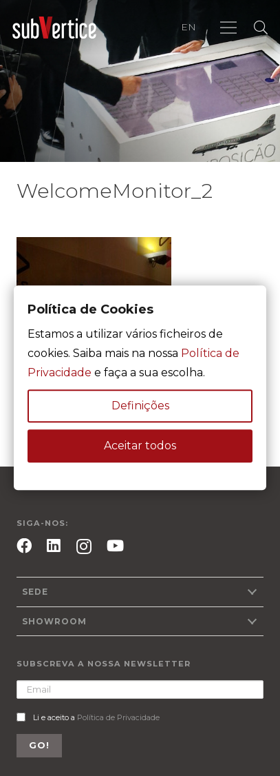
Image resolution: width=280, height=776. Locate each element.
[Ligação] (54, 28)
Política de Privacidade (118, 717)
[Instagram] (83, 546)
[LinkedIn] (54, 545)
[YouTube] (115, 545)
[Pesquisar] (261, 27)
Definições (140, 406)
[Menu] (228, 27)
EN (188, 26)
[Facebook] (24, 545)
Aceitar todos (140, 446)
